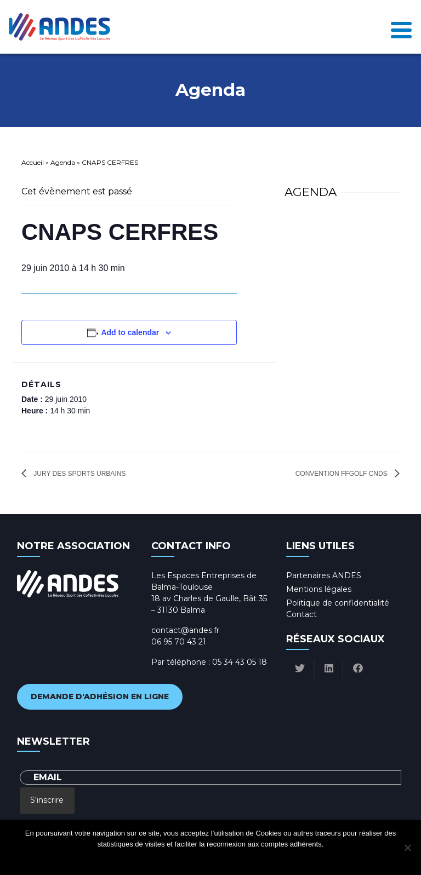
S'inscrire (47, 800)
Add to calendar (130, 332)
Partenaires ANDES (323, 575)
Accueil (32, 162)
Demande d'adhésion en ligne (100, 696)
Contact (301, 614)
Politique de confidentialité (337, 603)
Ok (166, 858)
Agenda (62, 162)
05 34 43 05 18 (239, 662)
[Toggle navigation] (401, 27)
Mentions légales (318, 589)
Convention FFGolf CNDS (342, 473)
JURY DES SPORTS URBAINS (79, 473)
